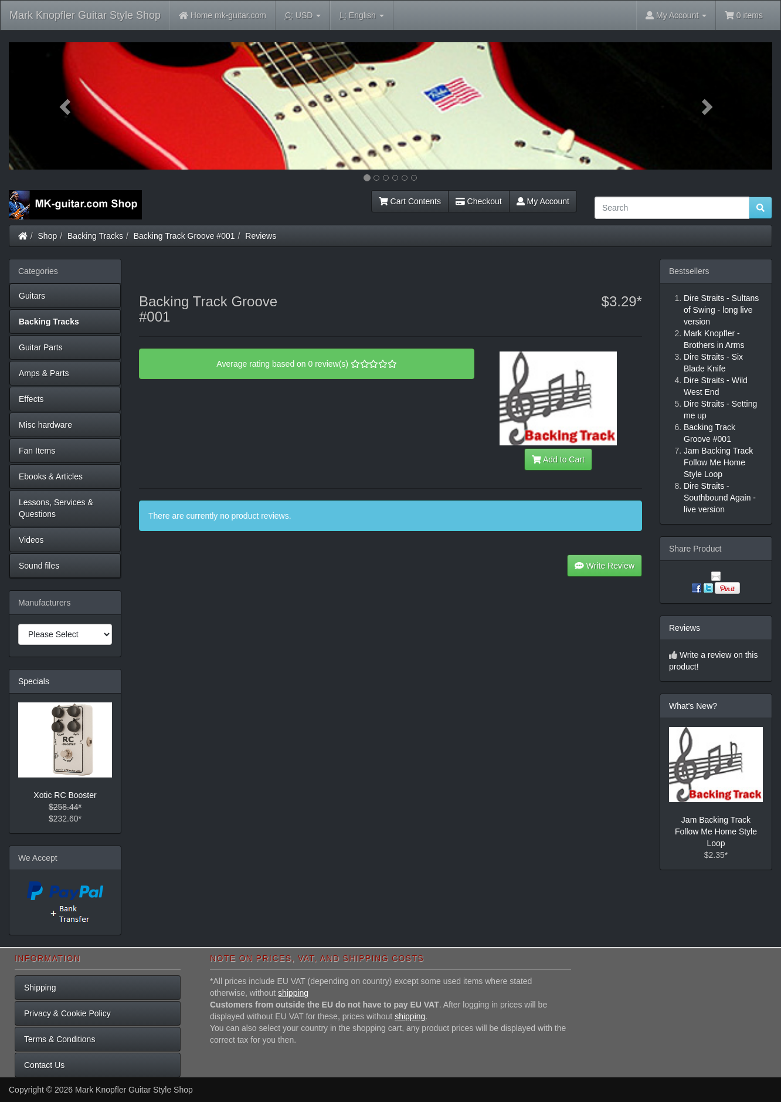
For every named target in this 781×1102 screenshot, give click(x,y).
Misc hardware (45, 425)
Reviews (260, 236)
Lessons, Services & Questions (56, 508)
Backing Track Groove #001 (184, 236)
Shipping (40, 987)
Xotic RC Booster (64, 795)
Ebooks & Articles (51, 476)
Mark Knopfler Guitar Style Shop (85, 15)
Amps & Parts (44, 373)
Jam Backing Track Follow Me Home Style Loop (716, 831)
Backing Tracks (95, 236)
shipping (293, 993)
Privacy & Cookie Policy (67, 1013)
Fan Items (37, 450)
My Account (543, 201)
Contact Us (44, 1065)
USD (303, 16)
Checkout (479, 201)
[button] (66, 106)
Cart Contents (410, 201)
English (361, 16)
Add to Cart (558, 459)
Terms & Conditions (59, 1039)
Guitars (32, 295)
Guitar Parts (41, 347)
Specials (33, 681)
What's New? (693, 706)
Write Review (604, 565)
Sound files (39, 565)
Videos (31, 540)
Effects (31, 399)
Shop (47, 236)
